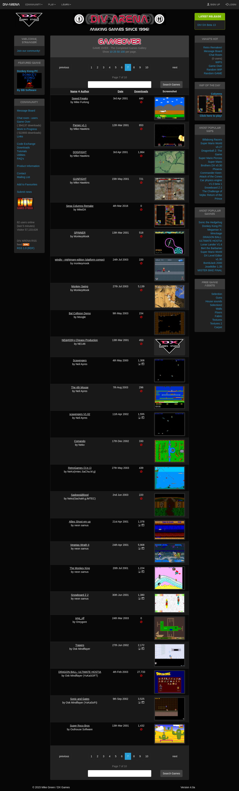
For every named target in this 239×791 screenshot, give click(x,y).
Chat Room (215, 54)
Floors (218, 312)
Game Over (23, 121)
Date (120, 91)
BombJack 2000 (212, 262)
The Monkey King (80, 568)
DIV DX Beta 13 (207, 24)
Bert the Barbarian (211, 248)
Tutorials (22, 151)
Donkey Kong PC (212, 226)
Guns (219, 297)
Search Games (171, 84)
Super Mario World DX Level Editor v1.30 (211, 255)
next (174, 67)
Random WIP (214, 69)
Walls (219, 308)
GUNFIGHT (79, 178)
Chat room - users (27, 118)
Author (85, 91)
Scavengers (80, 360)
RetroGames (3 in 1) (79, 467)
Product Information (28, 166)
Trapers (79, 645)
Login (230, 4)
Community (34, 4)
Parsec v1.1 (80, 125)
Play (52, 4)
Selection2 (216, 305)
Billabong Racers (212, 139)
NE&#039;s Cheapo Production (80, 340)
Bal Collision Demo (80, 313)
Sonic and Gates (79, 698)
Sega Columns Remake (79, 205)
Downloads (141, 91)
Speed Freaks (80, 98)
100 (123, 51)
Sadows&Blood (79, 494)
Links (20, 136)
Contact (21, 173)
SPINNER (80, 232)
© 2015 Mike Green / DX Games (51, 787)
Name (73, 91)
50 (118, 51)
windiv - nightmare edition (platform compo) (80, 259)
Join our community (28, 50)
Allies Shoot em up (80, 521)
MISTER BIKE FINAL (210, 270)
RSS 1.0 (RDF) (25, 248)
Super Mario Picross (210, 158)
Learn (66, 4)
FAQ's (20, 158)
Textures (217, 319)
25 (114, 51)
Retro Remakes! (212, 47)
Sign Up (213, 4)
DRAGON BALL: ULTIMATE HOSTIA (80, 671)
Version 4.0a (187, 787)
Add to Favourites (27, 184)
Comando (79, 441)
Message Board (26, 110)
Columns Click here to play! (210, 104)
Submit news (24, 191)
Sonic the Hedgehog (210, 222)
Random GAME (213, 73)
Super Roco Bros (80, 725)
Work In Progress (27, 129)
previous (64, 67)
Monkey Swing (79, 286)
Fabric (218, 316)
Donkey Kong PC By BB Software (29, 81)
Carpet (218, 327)
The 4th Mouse (79, 387)
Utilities (21, 154)
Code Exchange (26, 143)
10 (111, 51)
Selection (216, 293)
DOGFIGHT (80, 152)
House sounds (213, 301)
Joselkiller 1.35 (213, 266)
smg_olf (79, 618)
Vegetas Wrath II (79, 544)
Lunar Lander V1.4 (211, 244)
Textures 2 (216, 323)
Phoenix (217, 169)
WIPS (218, 62)
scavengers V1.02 (79, 414)
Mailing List (23, 177)
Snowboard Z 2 (79, 594)
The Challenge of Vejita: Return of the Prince (210, 195)
